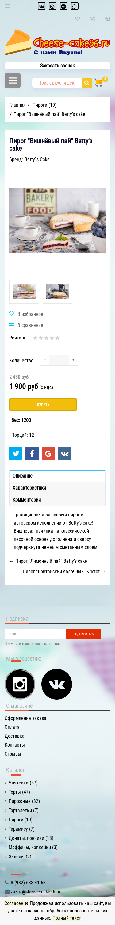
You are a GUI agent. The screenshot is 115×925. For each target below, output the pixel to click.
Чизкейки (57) (23, 783)
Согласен (16, 903)
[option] (24, 292)
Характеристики (29, 488)
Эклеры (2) (20, 856)
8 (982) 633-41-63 (28, 883)
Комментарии (27, 500)
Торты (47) (19, 792)
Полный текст (66, 918)
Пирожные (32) (24, 801)
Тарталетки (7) (24, 810)
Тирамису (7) (22, 829)
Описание (23, 476)
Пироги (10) (21, 820)
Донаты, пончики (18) (31, 838)
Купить (43, 404)
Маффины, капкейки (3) (33, 847)
